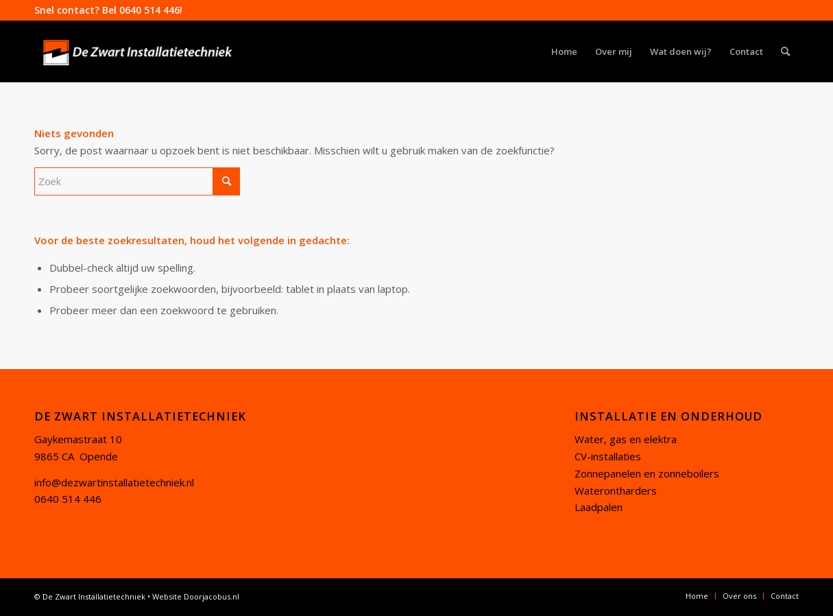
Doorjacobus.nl (211, 596)
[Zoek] (785, 51)
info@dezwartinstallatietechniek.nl (114, 482)
